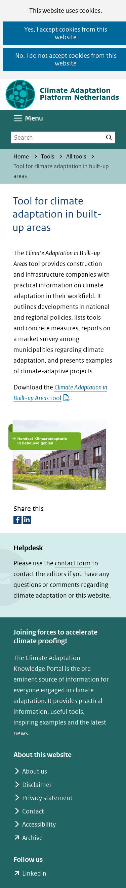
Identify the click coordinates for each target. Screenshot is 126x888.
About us (34, 771)
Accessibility (39, 824)
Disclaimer (37, 785)
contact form (73, 563)
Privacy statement (47, 798)
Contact (33, 811)
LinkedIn (34, 873)
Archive (32, 838)
